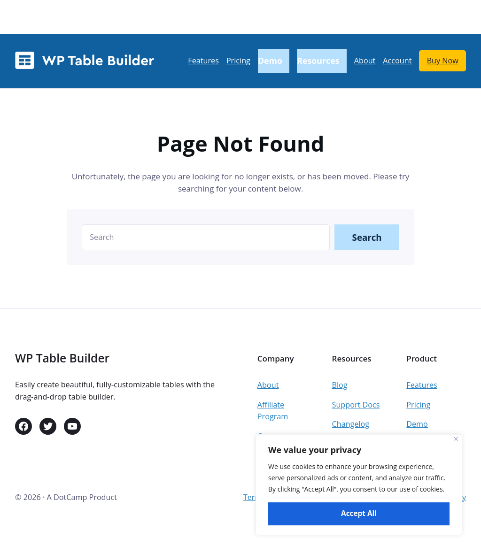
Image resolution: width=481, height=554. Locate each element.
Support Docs (356, 405)
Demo (417, 424)
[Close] (456, 439)
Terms (254, 497)
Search (367, 237)
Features (421, 385)
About (268, 385)
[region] (359, 484)
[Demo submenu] (273, 61)
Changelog (351, 424)
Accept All (359, 513)
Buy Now (442, 60)
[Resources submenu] (322, 61)
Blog (340, 385)
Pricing (418, 405)
